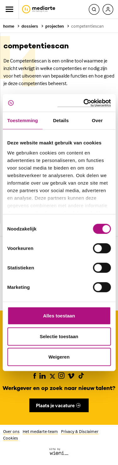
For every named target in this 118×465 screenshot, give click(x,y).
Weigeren (59, 357)
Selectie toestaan (59, 336)
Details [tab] (61, 120)
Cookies (10, 438)
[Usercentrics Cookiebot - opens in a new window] (84, 103)
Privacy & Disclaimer (79, 431)
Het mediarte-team (40, 431)
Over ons (11, 431)
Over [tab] (97, 120)
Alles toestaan (59, 315)
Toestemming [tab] (22, 120)
